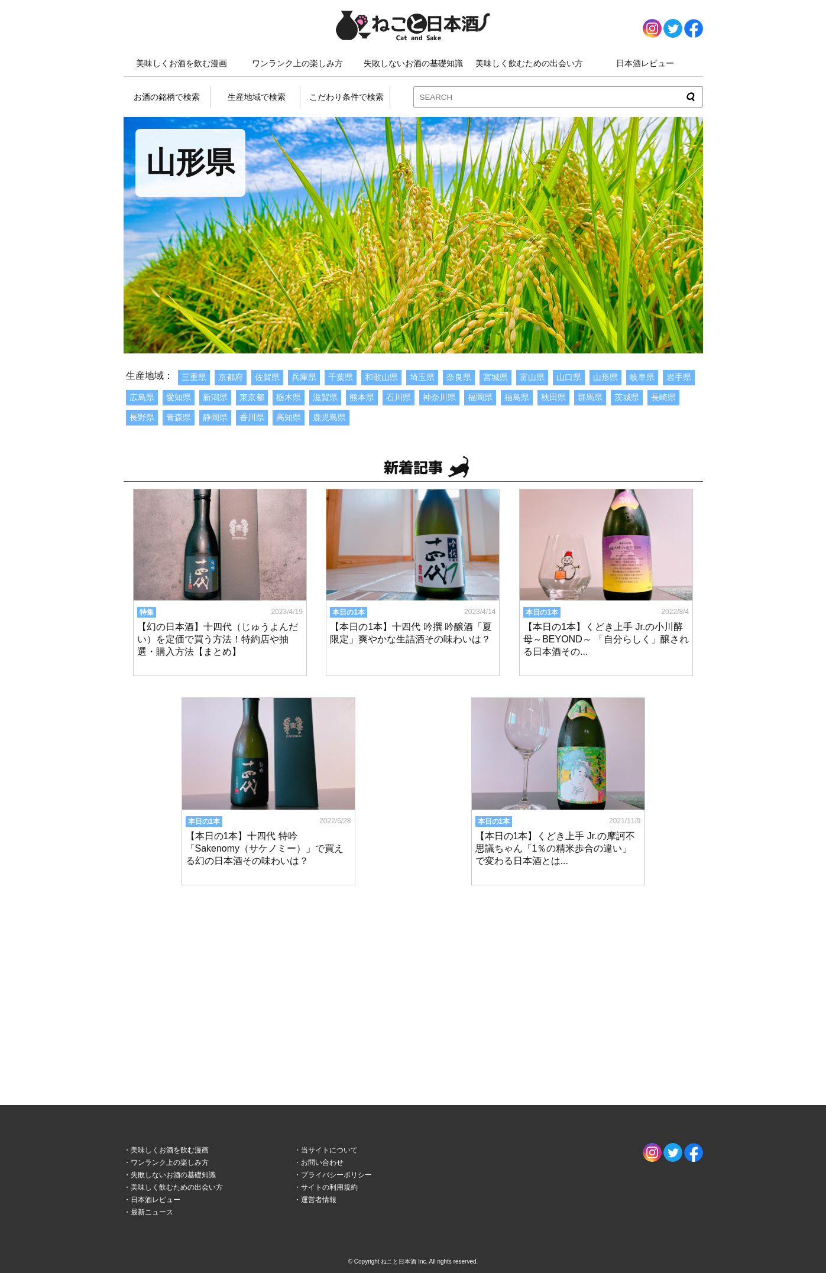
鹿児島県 (329, 417)
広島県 (141, 397)
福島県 (516, 397)
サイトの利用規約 (329, 1187)
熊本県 (361, 397)
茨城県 (626, 397)
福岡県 (480, 397)
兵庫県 (303, 377)
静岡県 (215, 417)
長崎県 (663, 397)
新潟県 (215, 397)
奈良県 (458, 377)
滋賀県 (325, 397)
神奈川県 (439, 397)
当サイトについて (329, 1150)
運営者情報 (318, 1200)
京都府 (230, 377)
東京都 (251, 397)
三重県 (194, 377)
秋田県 (553, 397)
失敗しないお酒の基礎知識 (413, 63)
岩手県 (678, 377)
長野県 (141, 417)
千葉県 (340, 377)
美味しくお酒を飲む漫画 (181, 63)
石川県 (398, 397)
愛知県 (178, 397)
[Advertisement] (413, 984)
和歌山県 (381, 377)
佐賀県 (267, 377)
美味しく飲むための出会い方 (529, 63)
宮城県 (495, 377)
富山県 (532, 377)
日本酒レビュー (645, 63)
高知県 (288, 417)
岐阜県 (642, 377)
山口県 (568, 377)
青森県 (178, 417)
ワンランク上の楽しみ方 (297, 63)
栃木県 (288, 397)
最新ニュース (152, 1212)
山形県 (605, 377)
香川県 (251, 417)
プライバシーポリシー (336, 1175)
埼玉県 (422, 377)
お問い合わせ (322, 1162)
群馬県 (590, 397)
